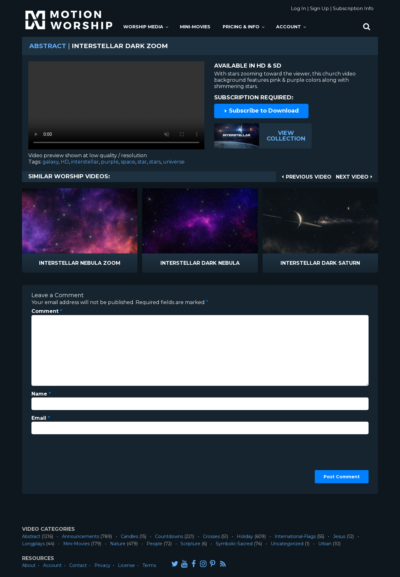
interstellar (85, 162)
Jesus (339, 536)
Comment (46, 311)
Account (291, 27)
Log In (298, 8)
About (29, 565)
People (154, 543)
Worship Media (146, 27)
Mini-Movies (195, 27)
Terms (149, 565)
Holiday (245, 536)
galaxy (50, 162)
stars (155, 162)
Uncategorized (287, 543)
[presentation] (57, 462)
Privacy (102, 565)
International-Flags (295, 536)
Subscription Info (353, 8)
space (128, 162)
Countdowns (169, 536)
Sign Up (319, 8)
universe (174, 162)
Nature (117, 543)
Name (41, 394)
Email (40, 418)
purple (110, 162)
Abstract (47, 46)
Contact (78, 565)
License (126, 565)
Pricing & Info (244, 27)
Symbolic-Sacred (234, 543)
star (142, 162)
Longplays (33, 543)
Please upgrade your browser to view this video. (116, 107)
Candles (129, 536)
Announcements (80, 536)
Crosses (211, 536)
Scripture (190, 543)
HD (65, 162)
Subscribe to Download (261, 110)
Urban (324, 543)
